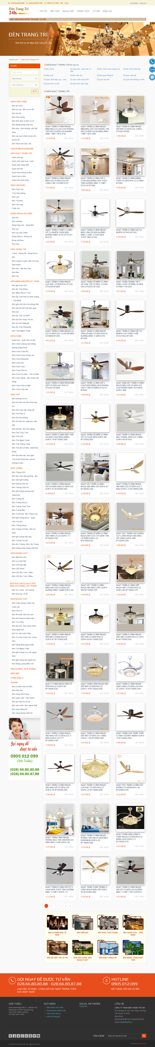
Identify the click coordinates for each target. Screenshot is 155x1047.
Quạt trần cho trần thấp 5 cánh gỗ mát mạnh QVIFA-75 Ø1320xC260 (130, 735)
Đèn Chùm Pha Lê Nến (21, 385)
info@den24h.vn (126, 1022)
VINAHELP (143, 1044)
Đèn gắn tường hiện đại (21, 537)
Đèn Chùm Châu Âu (20, 351)
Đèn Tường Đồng (19, 525)
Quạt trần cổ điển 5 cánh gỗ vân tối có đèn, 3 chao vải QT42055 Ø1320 (94, 284)
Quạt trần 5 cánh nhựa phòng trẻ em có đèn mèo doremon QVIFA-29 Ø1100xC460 (94, 839)
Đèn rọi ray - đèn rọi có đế (23, 109)
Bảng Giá (107, 11)
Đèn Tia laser (17, 200)
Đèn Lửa (15, 197)
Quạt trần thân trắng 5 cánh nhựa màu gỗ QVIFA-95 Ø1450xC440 (94, 889)
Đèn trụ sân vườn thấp (21, 633)
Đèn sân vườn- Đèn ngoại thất (24, 705)
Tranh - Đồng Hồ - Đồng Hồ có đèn (25, 255)
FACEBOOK (134, 3)
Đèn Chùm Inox (18, 366)
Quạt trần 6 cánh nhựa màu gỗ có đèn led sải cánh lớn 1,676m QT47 (58, 180)
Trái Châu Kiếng (18, 193)
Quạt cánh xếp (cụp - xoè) (22, 161)
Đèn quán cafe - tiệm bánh (23, 698)
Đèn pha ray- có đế (20, 594)
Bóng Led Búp (18, 240)
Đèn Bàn (15, 272)
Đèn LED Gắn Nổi (19, 565)
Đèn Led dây (17, 221)
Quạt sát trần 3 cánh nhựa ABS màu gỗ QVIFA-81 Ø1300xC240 (94, 486)
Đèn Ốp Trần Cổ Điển (21, 315)
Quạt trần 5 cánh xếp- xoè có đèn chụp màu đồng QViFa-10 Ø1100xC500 (59, 437)
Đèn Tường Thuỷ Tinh (21, 506)
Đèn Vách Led (17, 189)
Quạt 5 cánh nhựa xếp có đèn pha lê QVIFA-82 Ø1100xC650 (58, 686)
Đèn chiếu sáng (19, 101)
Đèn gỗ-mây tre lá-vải (21, 701)
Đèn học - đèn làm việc (21, 268)
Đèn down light (19, 553)
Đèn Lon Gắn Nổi (19, 561)
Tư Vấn (96, 11)
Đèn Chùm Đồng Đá (20, 359)
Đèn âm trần (17, 106)
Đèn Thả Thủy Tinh (20, 432)
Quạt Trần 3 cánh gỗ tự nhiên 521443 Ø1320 (129, 231)
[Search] (124, 1036)
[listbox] (25, 85)
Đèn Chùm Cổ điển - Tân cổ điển (25, 374)
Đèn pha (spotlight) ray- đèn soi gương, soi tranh (23, 584)
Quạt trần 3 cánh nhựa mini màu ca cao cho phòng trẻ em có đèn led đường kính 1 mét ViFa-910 (59, 130)
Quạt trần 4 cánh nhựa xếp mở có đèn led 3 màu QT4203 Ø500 (129, 129)
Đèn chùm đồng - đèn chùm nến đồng (25, 380)
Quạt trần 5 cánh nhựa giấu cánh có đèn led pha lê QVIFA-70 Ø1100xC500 (129, 686)
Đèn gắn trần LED (19, 285)
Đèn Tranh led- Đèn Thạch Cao (25, 514)
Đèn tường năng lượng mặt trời (25, 548)
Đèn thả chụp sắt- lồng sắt (23, 410)
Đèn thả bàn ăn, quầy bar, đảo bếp (24, 423)
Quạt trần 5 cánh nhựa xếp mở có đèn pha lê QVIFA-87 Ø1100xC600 (58, 637)
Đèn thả (15, 394)
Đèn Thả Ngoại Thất (20, 648)
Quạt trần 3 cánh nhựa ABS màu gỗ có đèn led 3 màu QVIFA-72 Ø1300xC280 (129, 486)
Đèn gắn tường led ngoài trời (24, 660)
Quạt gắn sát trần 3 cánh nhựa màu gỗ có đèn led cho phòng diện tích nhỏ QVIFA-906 (130, 386)
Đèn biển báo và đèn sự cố (23, 121)
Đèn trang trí (18, 249)
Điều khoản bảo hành (55, 1007)
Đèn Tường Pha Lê (19, 502)
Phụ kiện (15, 244)
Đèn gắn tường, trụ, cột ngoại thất (24, 654)
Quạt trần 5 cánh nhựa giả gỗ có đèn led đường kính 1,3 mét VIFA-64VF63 (129, 889)
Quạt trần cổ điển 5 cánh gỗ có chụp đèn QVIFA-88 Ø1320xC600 (94, 437)
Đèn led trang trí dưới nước (23, 618)
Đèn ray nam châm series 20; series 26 (24, 138)
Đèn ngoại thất (19, 599)
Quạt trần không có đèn (22, 172)
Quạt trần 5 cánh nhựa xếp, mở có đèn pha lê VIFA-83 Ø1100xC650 (130, 637)
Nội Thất (55, 11)
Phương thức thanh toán (56, 1010)
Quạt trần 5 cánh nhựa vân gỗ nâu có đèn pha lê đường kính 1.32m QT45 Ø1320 (94, 335)
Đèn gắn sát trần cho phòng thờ (25, 304)
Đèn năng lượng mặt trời (22, 713)
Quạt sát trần (17, 169)
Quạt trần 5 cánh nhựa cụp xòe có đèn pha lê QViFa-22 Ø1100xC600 (93, 787)
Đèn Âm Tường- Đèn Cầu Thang (25, 544)
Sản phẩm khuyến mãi (22, 149)
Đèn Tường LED (18, 472)
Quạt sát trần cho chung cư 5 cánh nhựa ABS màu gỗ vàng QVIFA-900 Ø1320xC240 (130, 537)
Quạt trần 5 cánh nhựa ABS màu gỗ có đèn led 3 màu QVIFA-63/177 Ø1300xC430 (58, 737)
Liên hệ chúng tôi (53, 1016)
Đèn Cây (15, 276)
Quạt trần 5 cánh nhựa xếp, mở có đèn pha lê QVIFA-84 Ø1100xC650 (93, 637)
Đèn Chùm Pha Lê (19, 370)
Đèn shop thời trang (20, 694)
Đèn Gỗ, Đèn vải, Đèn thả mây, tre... (24, 404)
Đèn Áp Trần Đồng (20, 289)
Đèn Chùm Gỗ (18, 363)
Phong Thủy (83, 11)
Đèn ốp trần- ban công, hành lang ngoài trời (24, 628)
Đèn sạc (15, 229)
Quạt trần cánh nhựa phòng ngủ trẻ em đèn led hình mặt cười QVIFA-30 (59, 840)
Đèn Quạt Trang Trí (21, 153)
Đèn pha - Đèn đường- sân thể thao (24, 130)
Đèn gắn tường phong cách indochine (23, 493)
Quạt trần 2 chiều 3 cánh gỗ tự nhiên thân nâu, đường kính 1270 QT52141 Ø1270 (58, 233)
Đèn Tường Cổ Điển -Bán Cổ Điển (23, 531)
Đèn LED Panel (18, 568)
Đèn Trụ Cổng (18, 622)
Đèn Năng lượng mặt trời (22, 124)
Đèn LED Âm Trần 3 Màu (22, 576)
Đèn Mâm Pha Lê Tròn (21, 293)
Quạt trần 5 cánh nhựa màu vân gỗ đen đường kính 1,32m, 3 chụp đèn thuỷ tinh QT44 (93, 233)
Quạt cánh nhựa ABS (20, 165)
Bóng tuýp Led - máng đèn (23, 225)
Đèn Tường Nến (18, 510)
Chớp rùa (16, 208)
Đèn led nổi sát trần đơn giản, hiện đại (24, 310)
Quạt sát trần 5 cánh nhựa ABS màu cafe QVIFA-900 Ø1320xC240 (94, 587)
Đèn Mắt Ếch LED (19, 557)
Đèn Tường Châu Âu (20, 487)
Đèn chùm (16, 336)
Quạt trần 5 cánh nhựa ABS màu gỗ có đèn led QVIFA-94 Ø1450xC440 (58, 787)
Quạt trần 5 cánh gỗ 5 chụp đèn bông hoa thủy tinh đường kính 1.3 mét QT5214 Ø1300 (94, 182)
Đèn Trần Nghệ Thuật (21, 331)
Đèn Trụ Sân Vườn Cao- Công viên (24, 639)
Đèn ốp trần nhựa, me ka (22, 319)
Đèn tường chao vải (20, 483)
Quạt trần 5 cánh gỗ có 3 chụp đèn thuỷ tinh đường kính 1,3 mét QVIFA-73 (59, 889)
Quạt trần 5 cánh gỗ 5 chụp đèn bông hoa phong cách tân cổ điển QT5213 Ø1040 (95, 386)
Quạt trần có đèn (19, 176)
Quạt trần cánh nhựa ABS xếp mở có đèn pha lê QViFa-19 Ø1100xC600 (94, 686)
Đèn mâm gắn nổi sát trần (25, 281)
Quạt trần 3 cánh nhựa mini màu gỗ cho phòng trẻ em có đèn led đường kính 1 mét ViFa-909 (95, 130)
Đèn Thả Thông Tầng (21, 444)
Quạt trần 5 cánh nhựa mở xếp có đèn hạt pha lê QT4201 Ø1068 (59, 385)
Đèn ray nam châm (20, 233)
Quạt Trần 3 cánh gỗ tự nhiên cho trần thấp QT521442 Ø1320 (129, 333)
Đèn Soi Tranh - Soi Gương (23, 590)
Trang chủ (13, 60)
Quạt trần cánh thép (20, 180)
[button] (36, 78)
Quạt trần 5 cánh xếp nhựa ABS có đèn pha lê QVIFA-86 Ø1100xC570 (128, 587)
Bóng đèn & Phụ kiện (21, 213)
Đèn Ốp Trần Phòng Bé (21, 327)
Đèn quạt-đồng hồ (19, 709)
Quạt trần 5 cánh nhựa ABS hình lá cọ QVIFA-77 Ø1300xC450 (58, 535)
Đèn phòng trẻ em (19, 398)
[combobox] (22, 78)
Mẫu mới (15, 673)
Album (14, 682)
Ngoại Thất (68, 11)
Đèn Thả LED (17, 436)
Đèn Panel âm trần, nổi (21, 143)
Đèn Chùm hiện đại (20, 389)
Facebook (83, 1006)
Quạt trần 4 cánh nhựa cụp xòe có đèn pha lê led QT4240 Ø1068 (59, 284)
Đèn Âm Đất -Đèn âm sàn (22, 614)
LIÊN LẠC (143, 3)
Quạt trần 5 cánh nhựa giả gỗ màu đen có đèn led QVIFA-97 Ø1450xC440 (59, 486)
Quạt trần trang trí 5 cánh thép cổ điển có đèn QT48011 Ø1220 (129, 284)
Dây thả (15, 217)
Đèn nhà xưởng (18, 117)
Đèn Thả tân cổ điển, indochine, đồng (25, 450)
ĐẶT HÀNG (69, 138)
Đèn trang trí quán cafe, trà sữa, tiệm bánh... (25, 263)
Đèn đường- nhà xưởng (23, 669)
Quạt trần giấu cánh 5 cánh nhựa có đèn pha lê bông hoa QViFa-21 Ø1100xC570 (129, 838)
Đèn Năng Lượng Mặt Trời (23, 664)
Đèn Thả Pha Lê (18, 414)
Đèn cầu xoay (17, 204)
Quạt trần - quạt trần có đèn (24, 340)
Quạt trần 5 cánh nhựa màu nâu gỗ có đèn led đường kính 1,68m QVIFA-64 (59, 587)
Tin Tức (43, 11)
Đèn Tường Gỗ (18, 499)
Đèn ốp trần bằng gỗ (20, 323)
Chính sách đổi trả (54, 1013)
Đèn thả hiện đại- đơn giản (23, 455)
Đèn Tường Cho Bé (20, 540)
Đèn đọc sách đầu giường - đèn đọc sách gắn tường (25, 478)
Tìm (35, 91)
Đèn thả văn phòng (20, 417)
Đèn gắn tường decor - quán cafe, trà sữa (23, 519)
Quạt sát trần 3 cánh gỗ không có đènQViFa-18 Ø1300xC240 (129, 787)
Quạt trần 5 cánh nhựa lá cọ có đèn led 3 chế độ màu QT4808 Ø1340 (59, 333)
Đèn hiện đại (17, 690)
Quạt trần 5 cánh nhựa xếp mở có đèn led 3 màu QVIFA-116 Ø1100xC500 (93, 735)
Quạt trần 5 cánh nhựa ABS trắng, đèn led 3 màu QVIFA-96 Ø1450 (129, 437)
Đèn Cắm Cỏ (17, 610)
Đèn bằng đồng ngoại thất (23, 645)
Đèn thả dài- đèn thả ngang (23, 429)
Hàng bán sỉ (17, 678)
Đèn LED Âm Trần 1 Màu (22, 572)
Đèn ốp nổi (16, 113)
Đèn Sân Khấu (18, 185)
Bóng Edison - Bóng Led (22, 236)
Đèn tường (17, 468)
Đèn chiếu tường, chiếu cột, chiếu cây (23, 605)
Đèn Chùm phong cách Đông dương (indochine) (24, 346)
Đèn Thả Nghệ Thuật (20, 440)
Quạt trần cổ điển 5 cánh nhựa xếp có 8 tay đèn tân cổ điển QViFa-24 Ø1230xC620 (95, 537)
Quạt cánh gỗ (17, 157)
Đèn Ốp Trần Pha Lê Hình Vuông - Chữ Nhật (25, 298)
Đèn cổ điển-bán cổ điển (22, 686)
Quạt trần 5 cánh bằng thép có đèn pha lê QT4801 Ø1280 (130, 180)
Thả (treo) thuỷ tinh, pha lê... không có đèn (24, 461)
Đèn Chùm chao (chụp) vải (23, 355)
